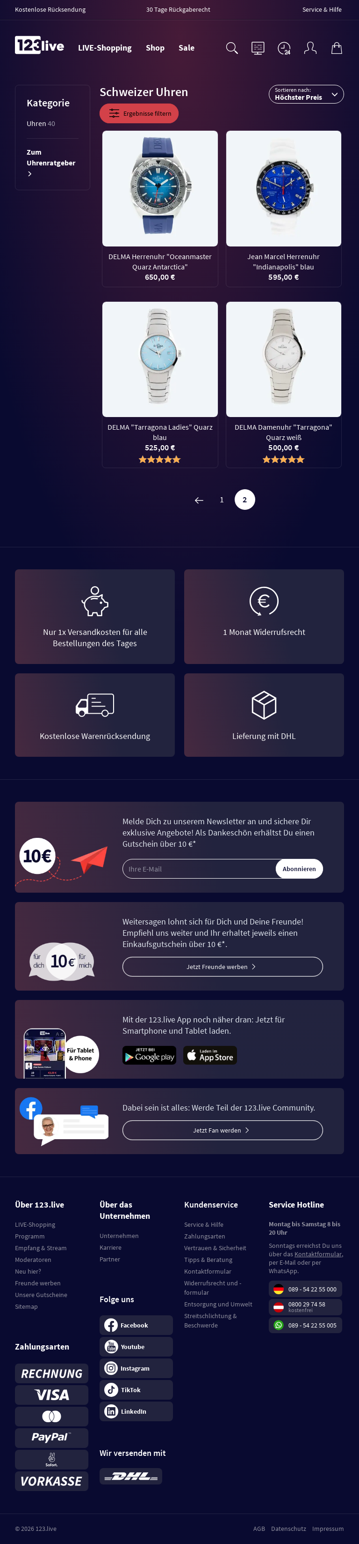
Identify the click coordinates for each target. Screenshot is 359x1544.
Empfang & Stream (41, 1248)
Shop (155, 47)
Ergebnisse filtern (139, 113)
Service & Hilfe (203, 1224)
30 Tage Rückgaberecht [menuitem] (178, 9)
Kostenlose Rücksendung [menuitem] (50, 9)
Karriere (111, 1247)
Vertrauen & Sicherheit (215, 1248)
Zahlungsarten (204, 1236)
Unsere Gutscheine (41, 1294)
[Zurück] (199, 499)
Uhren (41, 123)
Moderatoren (33, 1259)
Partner (110, 1259)
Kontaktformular (207, 1271)
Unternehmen (119, 1235)
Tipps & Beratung (208, 1259)
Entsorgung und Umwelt (218, 1304)
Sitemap (26, 1306)
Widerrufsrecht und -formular (212, 1288)
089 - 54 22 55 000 (312, 1289)
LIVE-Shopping (105, 47)
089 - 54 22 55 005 (312, 1325)
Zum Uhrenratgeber (51, 162)
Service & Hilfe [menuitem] (322, 9)
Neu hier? (28, 1271)
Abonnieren (299, 869)
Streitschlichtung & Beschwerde (210, 1320)
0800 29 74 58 (306, 1304)
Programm (30, 1236)
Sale (186, 47)
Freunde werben (38, 1283)
